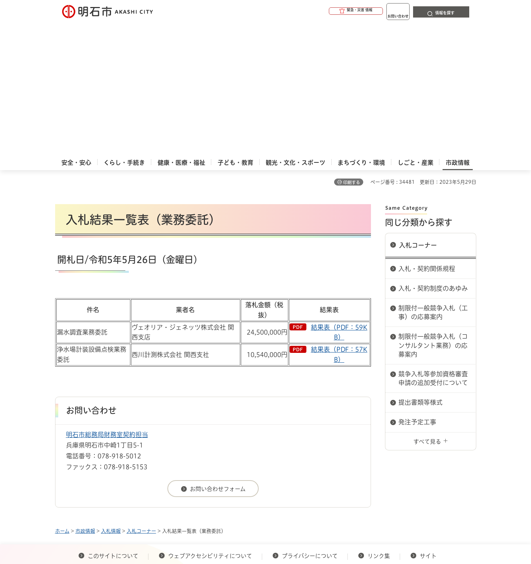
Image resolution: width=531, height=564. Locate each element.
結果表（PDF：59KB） (339, 199)
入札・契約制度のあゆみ (433, 155)
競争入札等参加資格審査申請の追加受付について (433, 245)
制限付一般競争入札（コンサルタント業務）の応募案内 (433, 212)
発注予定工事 (417, 289)
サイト (429, 423)
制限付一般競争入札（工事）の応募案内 (433, 179)
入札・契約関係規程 (426, 136)
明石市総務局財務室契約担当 (107, 301)
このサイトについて (113, 423)
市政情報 (85, 398)
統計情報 (286, 529)
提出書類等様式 (420, 269)
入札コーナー (418, 112)
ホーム (62, 398)
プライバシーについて (310, 423)
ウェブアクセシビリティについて (210, 423)
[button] (329, 11)
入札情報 (111, 398)
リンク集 (378, 423)
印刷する (351, 49)
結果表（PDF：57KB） (339, 221)
